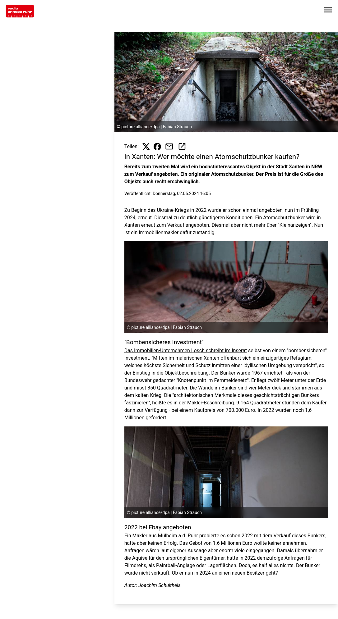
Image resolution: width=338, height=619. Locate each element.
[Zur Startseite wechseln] (20, 11)
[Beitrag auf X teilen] (146, 146)
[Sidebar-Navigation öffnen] (328, 11)
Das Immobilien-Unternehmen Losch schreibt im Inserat (185, 350)
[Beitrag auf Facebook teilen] (157, 146)
